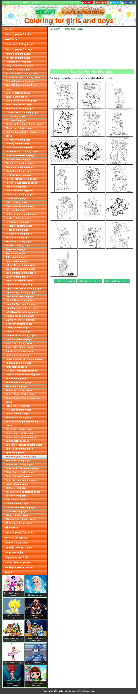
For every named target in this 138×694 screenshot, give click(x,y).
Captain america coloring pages (22, 112)
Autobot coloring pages (18, 69)
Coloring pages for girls (18, 34)
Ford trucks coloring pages (19, 191)
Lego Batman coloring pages (20, 269)
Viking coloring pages (17, 515)
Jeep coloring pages (16, 249)
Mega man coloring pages (19, 324)
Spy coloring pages (16, 453)
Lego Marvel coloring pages (20, 284)
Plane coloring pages (16, 386)
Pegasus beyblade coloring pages (23, 375)
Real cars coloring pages (18, 410)
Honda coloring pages (17, 230)
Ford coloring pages (16, 187)
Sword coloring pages (17, 484)
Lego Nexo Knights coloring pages (23, 288)
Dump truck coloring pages (20, 167)
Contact (37, 2)
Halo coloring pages (16, 210)
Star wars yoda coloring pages (21, 456)
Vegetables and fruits (16, 557)
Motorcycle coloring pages (19, 347)
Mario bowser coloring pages (20, 320)
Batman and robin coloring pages (23, 77)
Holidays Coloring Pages (18, 567)
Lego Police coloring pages (20, 300)
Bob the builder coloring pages (21, 101)
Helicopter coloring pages (19, 226)
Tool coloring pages (16, 500)
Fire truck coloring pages (18, 175)
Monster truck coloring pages (21, 335)
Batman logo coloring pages (20, 81)
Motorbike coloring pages (19, 343)
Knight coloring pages (17, 261)
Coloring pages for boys (18, 49)
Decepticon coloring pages (19, 163)
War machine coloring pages (20, 519)
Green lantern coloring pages (21, 206)
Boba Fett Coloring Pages (19, 105)
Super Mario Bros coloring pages (23, 468)
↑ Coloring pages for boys (90, 281)
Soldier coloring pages (17, 441)
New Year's (10, 39)
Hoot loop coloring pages (19, 234)
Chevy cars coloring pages (19, 128)
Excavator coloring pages (19, 171)
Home (7, 2)
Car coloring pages (15, 116)
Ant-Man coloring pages (18, 58)
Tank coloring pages (16, 488)
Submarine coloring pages (19, 464)
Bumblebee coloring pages (19, 108)
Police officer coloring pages (20, 394)
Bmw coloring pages (16, 97)
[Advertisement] (92, 50)
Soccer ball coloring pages (19, 429)
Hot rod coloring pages (17, 238)
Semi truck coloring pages (19, 417)
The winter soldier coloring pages (23, 492)
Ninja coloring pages (16, 367)
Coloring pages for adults (19, 532)
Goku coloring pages (16, 202)
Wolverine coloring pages (19, 523)
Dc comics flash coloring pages (22, 151)
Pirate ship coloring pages (19, 382)
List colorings (21, 2)
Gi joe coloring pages (17, 198)
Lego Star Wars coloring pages (21, 304)
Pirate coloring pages (17, 378)
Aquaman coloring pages (18, 62)
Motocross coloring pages (19, 339)
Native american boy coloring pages (24, 359)
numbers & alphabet (16, 542)
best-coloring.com (70, 691)
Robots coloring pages (17, 414)
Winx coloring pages (16, 537)
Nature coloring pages (17, 562)
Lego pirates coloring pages (20, 296)
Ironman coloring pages (18, 245)
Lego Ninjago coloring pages (20, 292)
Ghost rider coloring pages (19, 194)
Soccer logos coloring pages (20, 433)
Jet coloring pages (15, 253)
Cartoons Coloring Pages (19, 44)
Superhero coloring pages (19, 476)
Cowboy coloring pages (18, 144)
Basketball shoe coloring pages (22, 73)
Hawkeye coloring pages (18, 218)
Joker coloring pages (16, 257)
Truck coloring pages (16, 511)
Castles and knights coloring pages (24, 124)
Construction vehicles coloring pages (21, 134)
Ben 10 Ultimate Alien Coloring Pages (21, 87)
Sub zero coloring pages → (117, 281)
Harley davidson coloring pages (22, 214)
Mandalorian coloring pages (20, 316)
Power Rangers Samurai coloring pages (23, 400)
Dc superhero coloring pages (20, 155)
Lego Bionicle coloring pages (21, 273)
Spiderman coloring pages (19, 449)
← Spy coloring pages (65, 281)
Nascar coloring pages (17, 355)
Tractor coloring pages (17, 503)
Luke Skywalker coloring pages (22, 312)
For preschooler (13, 552)
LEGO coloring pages (17, 277)
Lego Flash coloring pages (19, 281)
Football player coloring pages (21, 183)
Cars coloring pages (16, 120)
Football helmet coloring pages (21, 179)
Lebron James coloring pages (21, 265)
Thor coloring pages (16, 496)
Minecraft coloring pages (18, 331)
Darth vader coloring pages (20, 147)
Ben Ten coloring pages (18, 93)
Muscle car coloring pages (19, 351)
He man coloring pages (17, 222)
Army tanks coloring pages (19, 66)
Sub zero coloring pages (18, 460)
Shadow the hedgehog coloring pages (22, 423)
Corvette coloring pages (18, 140)
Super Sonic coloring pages (20, 472)
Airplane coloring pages (18, 54)
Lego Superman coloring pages (22, 308)
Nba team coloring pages (18, 363)
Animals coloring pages (18, 547)
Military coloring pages (17, 328)
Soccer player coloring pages (21, 437)
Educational (11, 527)
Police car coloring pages (19, 390)
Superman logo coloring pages (21, 480)
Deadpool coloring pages (18, 159)
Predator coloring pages (18, 406)
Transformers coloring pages (20, 507)
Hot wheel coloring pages (19, 241)
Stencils (9, 572)
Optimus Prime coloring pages (21, 371)
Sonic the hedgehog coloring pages (24, 445)
